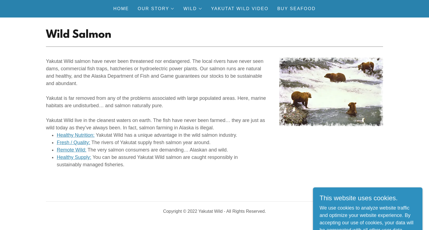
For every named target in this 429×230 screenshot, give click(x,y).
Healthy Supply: (74, 157)
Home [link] (121, 8)
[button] (156, 8)
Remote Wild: (71, 150)
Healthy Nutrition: (75, 135)
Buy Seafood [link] (296, 8)
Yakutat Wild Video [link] (240, 8)
